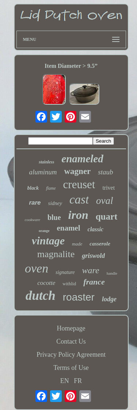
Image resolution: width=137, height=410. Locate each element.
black (33, 188)
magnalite (56, 254)
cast (79, 199)
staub (105, 172)
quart (107, 216)
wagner (77, 171)
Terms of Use (71, 367)
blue (54, 217)
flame (51, 188)
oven (36, 268)
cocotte (46, 282)
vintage (48, 241)
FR (78, 380)
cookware (32, 219)
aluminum (43, 172)
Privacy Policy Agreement (71, 354)
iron (78, 214)
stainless (46, 162)
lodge (109, 299)
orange (44, 231)
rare (35, 202)
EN (64, 380)
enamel (68, 228)
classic (96, 229)
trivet (108, 188)
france (94, 281)
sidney (55, 203)
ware (90, 270)
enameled (82, 159)
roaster (79, 297)
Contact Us (71, 341)
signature (65, 272)
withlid (69, 283)
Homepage (71, 328)
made (77, 244)
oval (104, 200)
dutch (41, 296)
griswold (93, 255)
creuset (79, 184)
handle (112, 273)
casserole (100, 244)
